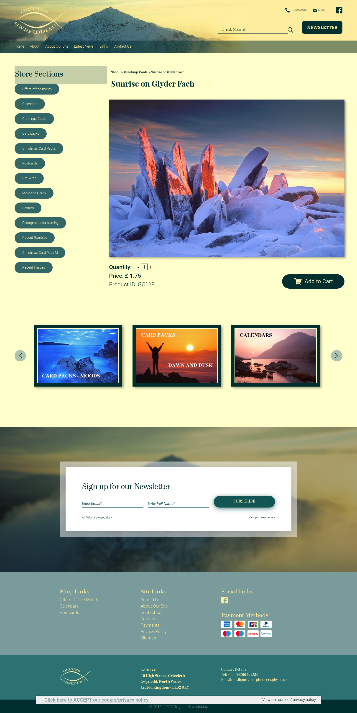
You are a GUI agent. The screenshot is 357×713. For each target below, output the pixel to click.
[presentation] (20, 354)
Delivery (147, 617)
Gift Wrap (29, 176)
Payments (150, 623)
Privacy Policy (153, 630)
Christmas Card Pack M (40, 251)
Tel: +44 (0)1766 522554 (239, 674)
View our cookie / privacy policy (286, 699)
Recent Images (33, 266)
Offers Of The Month (79, 598)
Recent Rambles (34, 236)
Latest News (87, 45)
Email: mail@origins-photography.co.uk (254, 679)
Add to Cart (313, 280)
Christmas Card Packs (39, 147)
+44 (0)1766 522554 (279, 10)
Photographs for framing (40, 221)
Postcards (30, 162)
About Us (149, 598)
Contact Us (127, 45)
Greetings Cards (34, 117)
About (36, 45)
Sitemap (148, 636)
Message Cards (34, 191)
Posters (28, 206)
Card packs (30, 132)
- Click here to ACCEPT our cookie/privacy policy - (96, 699)
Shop (114, 71)
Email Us (314, 10)
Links (108, 45)
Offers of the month (37, 87)
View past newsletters (260, 516)
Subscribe (244, 500)
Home (20, 45)
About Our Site (58, 45)
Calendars (29, 102)
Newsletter (322, 27)
